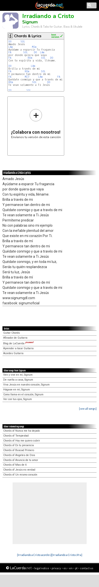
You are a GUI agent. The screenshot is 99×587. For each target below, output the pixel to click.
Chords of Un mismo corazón (20, 474)
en (71, 568)
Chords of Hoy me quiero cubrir (21, 440)
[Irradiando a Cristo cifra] (67, 554)
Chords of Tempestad (16, 435)
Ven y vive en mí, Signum (18, 374)
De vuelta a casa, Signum (18, 379)
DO (10, 41)
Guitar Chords (11, 332)
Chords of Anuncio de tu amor (20, 460)
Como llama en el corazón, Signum (23, 394)
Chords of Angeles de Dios (19, 455)
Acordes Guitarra (13, 353)
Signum (30, 22)
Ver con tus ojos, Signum (17, 399)
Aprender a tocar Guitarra (18, 348)
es (65, 568)
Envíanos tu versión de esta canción (36, 123)
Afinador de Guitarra (15, 337)
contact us (86, 568)
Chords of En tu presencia (18, 445)
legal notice (41, 568)
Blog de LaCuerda (18, 343)
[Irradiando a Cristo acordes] (34, 554)
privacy (56, 568)
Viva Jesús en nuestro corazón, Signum (26, 384)
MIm (34, 47)
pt (76, 568)
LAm (10, 47)
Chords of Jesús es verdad (19, 469)
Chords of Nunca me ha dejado (21, 430)
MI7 (27, 76)
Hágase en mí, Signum (16, 389)
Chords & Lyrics (27, 36)
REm (30, 57)
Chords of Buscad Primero (18, 450)
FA (9, 52)
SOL (22, 41)
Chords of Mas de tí (15, 464)
